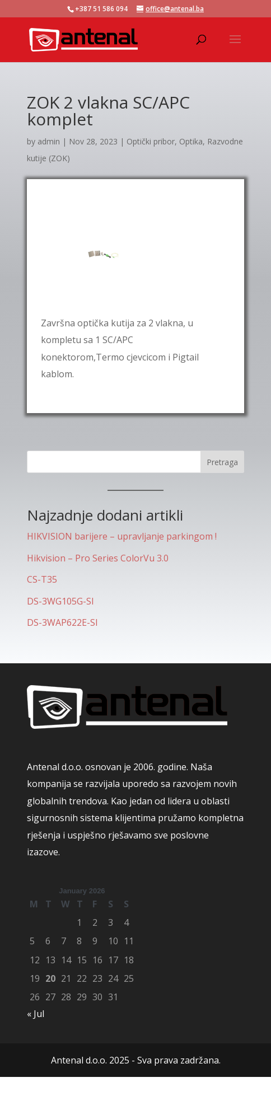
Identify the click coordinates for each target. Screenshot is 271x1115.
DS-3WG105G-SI (60, 601)
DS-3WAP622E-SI (62, 622)
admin (49, 141)
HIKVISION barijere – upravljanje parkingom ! (122, 536)
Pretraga (222, 462)
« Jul (35, 1014)
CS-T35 (42, 579)
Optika (191, 141)
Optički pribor (151, 141)
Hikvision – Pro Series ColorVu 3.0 (98, 558)
